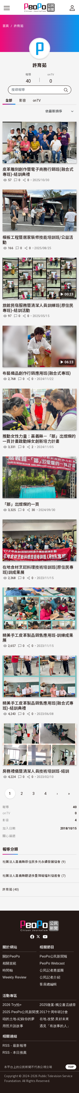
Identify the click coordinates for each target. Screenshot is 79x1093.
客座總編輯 (48, 984)
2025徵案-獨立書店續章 (58, 1005)
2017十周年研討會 (54, 1012)
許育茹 (39, 64)
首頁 (6, 26)
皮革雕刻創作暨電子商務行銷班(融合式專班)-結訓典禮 (38, 171)
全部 (8, 100)
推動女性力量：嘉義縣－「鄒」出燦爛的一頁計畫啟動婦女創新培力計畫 (39, 438)
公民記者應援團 (52, 970)
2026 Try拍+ (12, 1005)
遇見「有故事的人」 (55, 1026)
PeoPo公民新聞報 (53, 956)
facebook (32, 937)
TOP (71, 1066)
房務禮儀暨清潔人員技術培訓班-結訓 (36, 771)
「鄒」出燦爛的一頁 (21, 504)
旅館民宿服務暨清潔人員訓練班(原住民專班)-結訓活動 (38, 307)
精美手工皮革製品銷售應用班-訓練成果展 (38, 637)
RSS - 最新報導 (15, 1045)
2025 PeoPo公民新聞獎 (21, 1012)
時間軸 (8, 970)
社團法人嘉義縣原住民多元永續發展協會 (32, 862)
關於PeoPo (11, 956)
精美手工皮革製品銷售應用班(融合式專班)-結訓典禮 (38, 705)
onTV (37, 100)
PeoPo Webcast (52, 963)
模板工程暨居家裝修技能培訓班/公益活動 (38, 239)
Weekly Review (14, 977)
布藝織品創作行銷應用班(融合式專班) (37, 373)
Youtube (45, 937)
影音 (22, 100)
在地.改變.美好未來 (54, 1019)
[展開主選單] (7, 8)
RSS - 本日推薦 (15, 1052)
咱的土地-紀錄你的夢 (19, 1019)
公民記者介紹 (50, 977)
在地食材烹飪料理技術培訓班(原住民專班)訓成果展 (38, 569)
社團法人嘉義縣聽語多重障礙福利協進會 (32, 876)
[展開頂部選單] (72, 8)
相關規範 (9, 963)
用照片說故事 (13, 1026)
